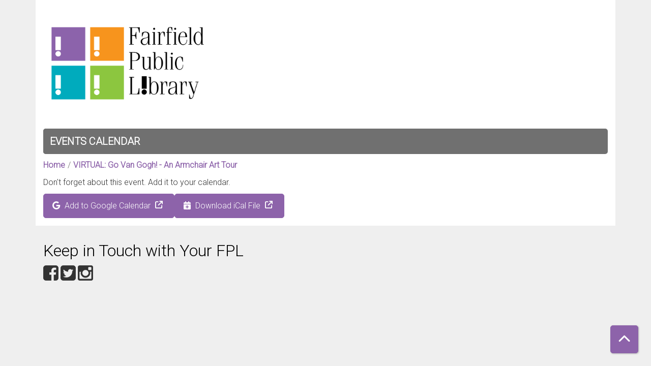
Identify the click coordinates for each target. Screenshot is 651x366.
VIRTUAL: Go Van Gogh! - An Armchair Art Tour (155, 165)
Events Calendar (95, 141)
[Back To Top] (624, 339)
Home (54, 165)
